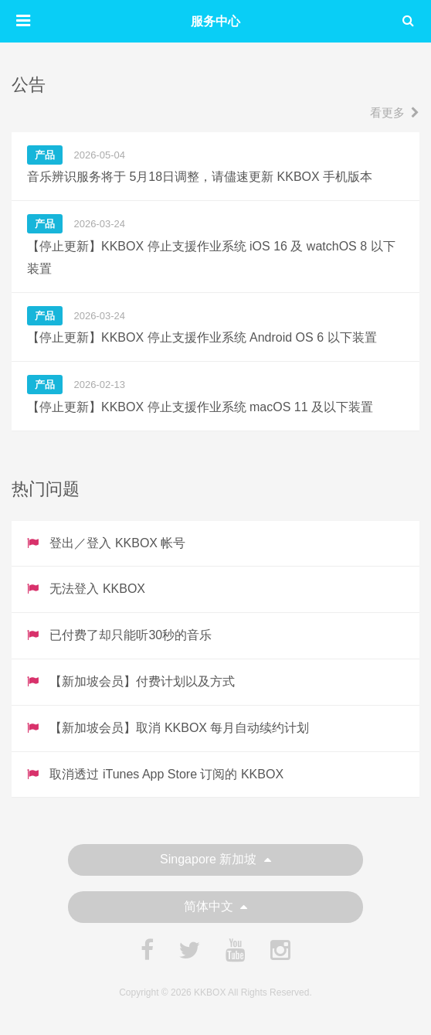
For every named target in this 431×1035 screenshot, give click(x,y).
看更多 (394, 112)
